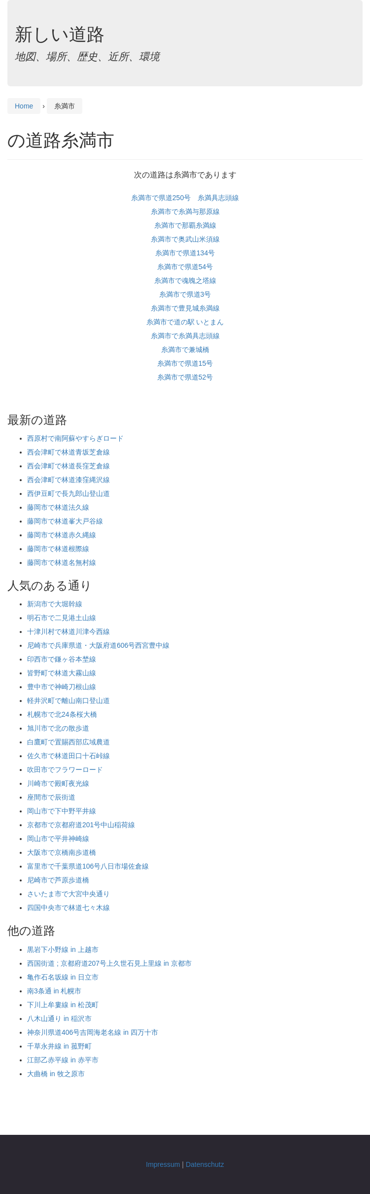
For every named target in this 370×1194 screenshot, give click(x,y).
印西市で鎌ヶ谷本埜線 (61, 659)
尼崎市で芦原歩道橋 (58, 880)
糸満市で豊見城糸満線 (185, 308)
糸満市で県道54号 (185, 267)
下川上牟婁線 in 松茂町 (63, 1005)
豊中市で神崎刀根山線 (61, 687)
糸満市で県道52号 (185, 377)
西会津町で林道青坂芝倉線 (68, 452)
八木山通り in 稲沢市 (59, 1018)
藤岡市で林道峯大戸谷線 (65, 521)
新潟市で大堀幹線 (54, 604)
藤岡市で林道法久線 (58, 507)
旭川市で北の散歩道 (58, 728)
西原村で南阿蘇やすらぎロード (75, 438)
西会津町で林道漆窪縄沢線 (68, 480)
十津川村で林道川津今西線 (68, 631)
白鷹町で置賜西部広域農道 (68, 742)
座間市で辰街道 (51, 797)
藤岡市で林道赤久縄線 (61, 535)
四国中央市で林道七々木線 (68, 908)
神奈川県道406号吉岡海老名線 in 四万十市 (92, 1032)
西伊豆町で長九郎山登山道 (68, 493)
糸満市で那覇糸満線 (185, 225)
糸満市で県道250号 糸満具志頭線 (185, 198)
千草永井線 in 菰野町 (59, 1046)
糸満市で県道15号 (185, 363)
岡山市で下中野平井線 (61, 811)
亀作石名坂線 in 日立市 (63, 977)
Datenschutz (205, 1164)
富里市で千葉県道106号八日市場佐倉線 (88, 866)
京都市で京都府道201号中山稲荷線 (81, 825)
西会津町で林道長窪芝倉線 (68, 466)
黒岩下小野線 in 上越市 (63, 949)
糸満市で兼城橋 (185, 349)
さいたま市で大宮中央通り (68, 894)
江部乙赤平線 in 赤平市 (63, 1060)
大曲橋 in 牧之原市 (56, 1074)
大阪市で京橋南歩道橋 (61, 852)
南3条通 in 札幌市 (54, 991)
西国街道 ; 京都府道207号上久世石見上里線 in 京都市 (109, 963)
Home (24, 106)
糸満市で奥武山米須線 (185, 239)
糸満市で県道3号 (185, 294)
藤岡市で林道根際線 (58, 549)
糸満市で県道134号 (185, 253)
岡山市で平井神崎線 (58, 839)
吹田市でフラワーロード (65, 769)
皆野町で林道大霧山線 (61, 673)
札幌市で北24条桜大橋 (62, 714)
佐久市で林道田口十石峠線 (68, 756)
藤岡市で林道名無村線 (61, 562)
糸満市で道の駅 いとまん (185, 322)
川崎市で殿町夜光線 (58, 783)
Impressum (163, 1164)
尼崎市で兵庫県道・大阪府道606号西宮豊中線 (98, 645)
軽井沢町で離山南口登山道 (68, 700)
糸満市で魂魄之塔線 (185, 280)
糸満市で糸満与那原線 (185, 211)
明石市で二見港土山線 (61, 618)
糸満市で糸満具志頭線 (185, 336)
